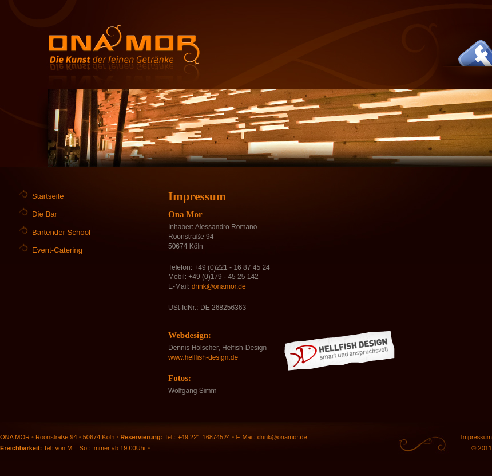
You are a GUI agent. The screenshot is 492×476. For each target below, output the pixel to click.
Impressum (476, 437)
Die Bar (44, 214)
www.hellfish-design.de (203, 357)
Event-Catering (57, 250)
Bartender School (61, 232)
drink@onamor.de (219, 286)
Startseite (48, 196)
